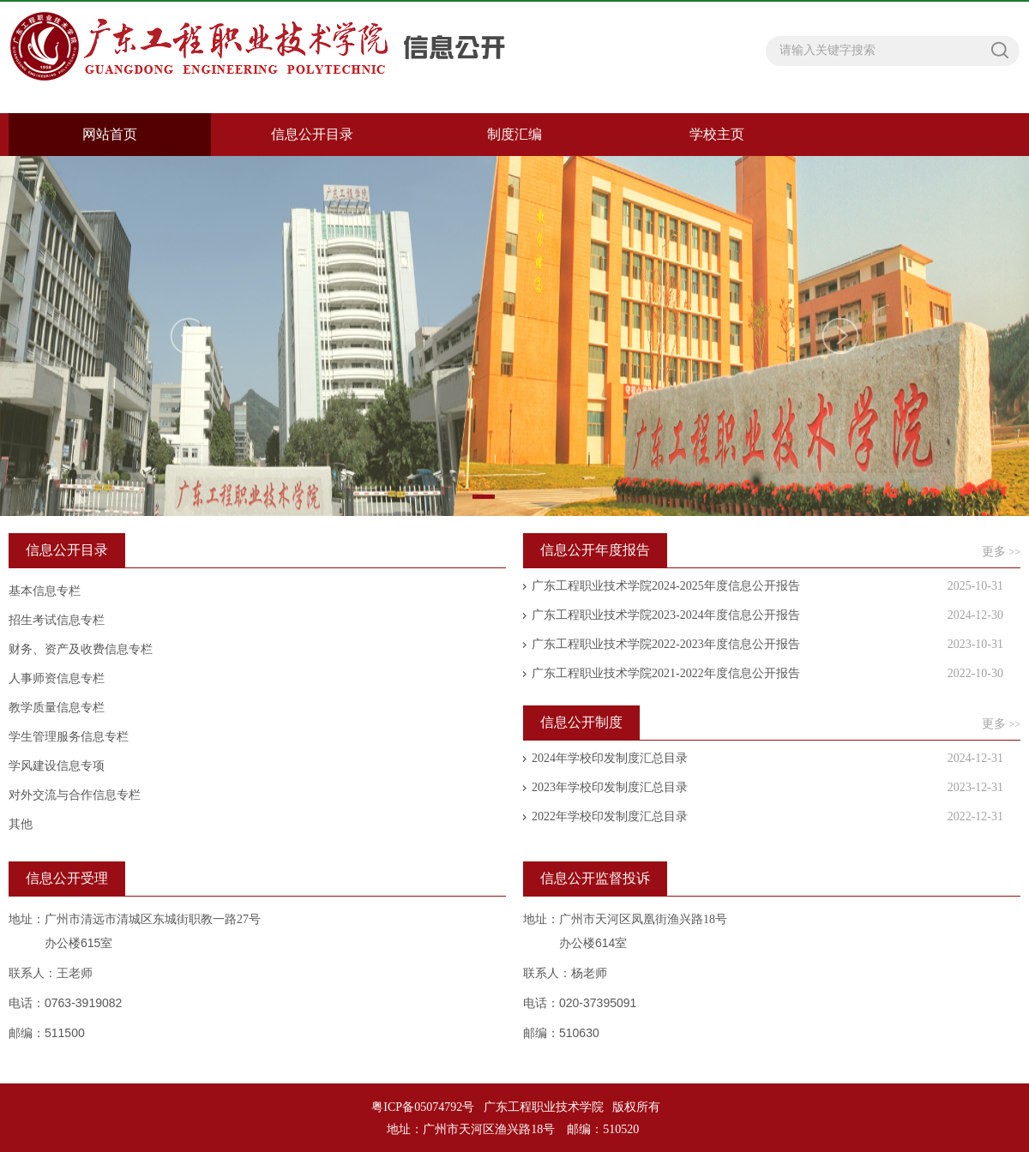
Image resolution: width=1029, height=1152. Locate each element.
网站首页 (109, 134)
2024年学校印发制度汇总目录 (610, 758)
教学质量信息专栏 (57, 707)
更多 (1001, 551)
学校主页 (716, 134)
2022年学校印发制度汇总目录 (610, 816)
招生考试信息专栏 (57, 620)
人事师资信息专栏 (57, 678)
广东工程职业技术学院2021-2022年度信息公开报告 (666, 673)
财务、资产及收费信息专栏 (81, 649)
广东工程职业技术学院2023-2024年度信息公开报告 (666, 615)
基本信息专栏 (45, 591)
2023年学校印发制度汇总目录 (610, 787)
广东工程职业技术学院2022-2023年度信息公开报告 (666, 644)
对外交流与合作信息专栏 (75, 795)
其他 (21, 824)
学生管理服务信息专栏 (69, 736)
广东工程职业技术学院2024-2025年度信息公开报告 (666, 585)
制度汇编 (514, 134)
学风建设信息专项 (57, 765)
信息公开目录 (312, 134)
